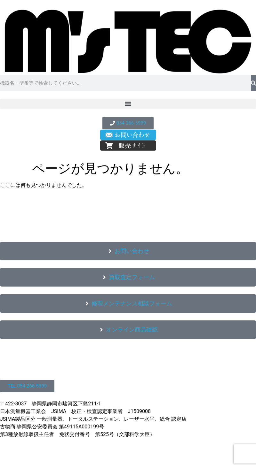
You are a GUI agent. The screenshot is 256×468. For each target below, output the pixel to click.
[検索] (253, 83)
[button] (128, 104)
